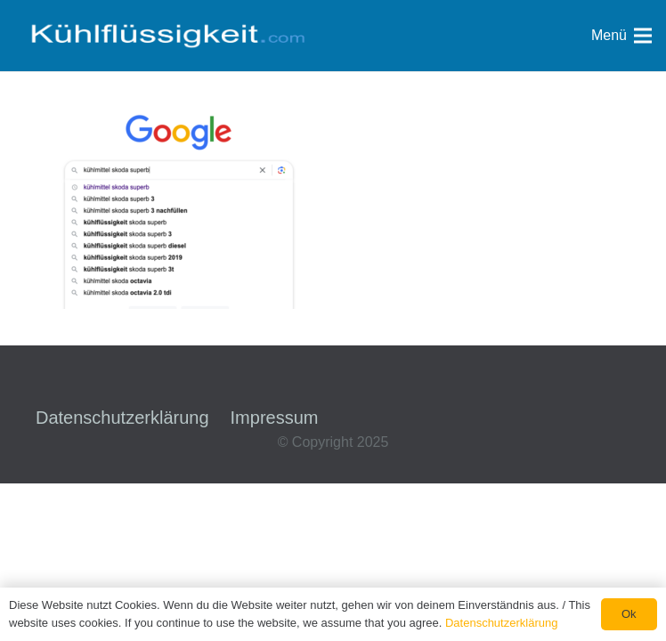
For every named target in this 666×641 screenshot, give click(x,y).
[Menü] (621, 35)
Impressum (275, 417)
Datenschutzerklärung (122, 417)
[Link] (167, 35)
